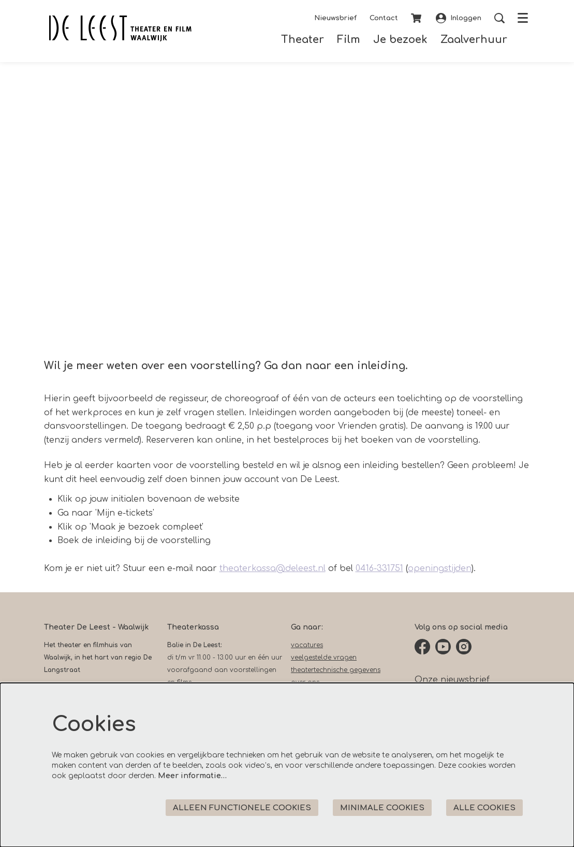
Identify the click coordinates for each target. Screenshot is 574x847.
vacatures (307, 645)
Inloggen (458, 18)
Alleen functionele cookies (242, 808)
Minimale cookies (382, 808)
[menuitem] (302, 40)
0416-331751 (379, 568)
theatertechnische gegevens (335, 670)
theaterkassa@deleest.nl (272, 568)
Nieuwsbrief (335, 18)
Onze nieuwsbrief (452, 679)
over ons (305, 682)
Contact (384, 18)
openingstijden (440, 568)
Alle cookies (484, 808)
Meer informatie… (192, 776)
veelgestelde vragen (324, 657)
